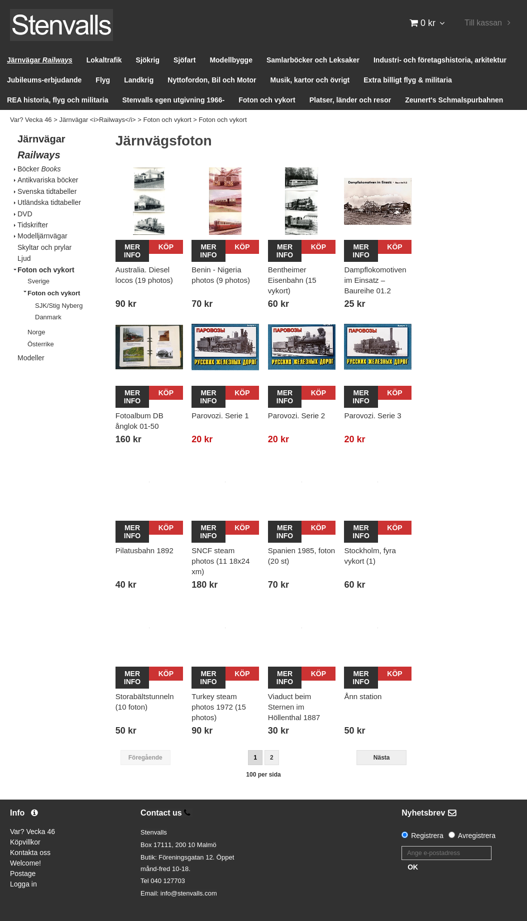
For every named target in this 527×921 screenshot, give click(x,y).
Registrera (427, 836)
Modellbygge (231, 60)
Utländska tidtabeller (49, 202)
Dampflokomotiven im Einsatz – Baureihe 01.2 (375, 280)
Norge (36, 332)
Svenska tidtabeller (47, 191)
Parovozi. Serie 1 (220, 415)
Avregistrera (477, 836)
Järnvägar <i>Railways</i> (97, 119)
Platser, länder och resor (350, 100)
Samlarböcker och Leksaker (313, 60)
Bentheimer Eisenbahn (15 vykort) (292, 280)
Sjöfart (185, 60)
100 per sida (263, 774)
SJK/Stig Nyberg (58, 305)
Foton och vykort (267, 100)
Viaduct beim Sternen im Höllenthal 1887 (294, 707)
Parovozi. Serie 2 (296, 415)
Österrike (41, 344)
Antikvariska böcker (48, 180)
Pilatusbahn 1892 (145, 550)
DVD (25, 214)
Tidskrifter (33, 225)
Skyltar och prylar (45, 247)
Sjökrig (148, 60)
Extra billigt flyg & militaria (408, 80)
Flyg (103, 80)
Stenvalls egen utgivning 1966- (173, 100)
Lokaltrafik (104, 60)
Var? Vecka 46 (31, 119)
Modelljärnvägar (43, 236)
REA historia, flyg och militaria (57, 100)
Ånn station (363, 696)
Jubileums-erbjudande (44, 80)
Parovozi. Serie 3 (372, 415)
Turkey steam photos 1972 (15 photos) (219, 707)
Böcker (39, 169)
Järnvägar (39, 60)
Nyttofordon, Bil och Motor (212, 80)
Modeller (31, 358)
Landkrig (139, 80)
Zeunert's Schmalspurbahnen (454, 100)
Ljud (24, 258)
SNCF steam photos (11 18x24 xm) (221, 561)
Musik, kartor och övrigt (310, 80)
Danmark (48, 317)
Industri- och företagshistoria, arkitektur (440, 60)
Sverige (39, 281)
